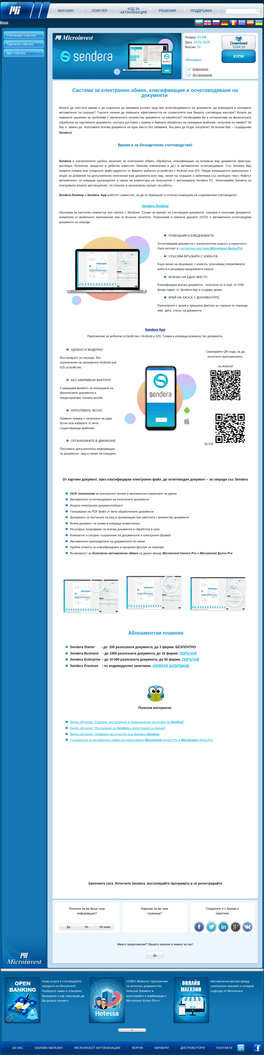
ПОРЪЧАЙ (187, 653)
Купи (238, 56)
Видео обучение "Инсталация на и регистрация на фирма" (118, 728)
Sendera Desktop (155, 206)
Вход (4, 23)
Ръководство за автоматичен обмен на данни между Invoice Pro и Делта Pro (141, 740)
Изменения (200, 69)
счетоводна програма (211, 248)
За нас (17, 1047)
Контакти (225, 1047)
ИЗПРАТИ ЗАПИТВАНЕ (171, 666)
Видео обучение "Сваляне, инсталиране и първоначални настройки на (127, 722)
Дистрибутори (192, 1047)
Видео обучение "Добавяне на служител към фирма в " (115, 734)
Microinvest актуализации (97, 1047)
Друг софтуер (15, 53)
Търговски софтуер (19, 44)
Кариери (161, 1047)
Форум (137, 1047)
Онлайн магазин (49, 1047)
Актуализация (202, 75)
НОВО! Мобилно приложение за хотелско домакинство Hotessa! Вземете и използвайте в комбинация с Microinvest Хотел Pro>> (147, 991)
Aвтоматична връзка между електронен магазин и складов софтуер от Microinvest (232, 986)
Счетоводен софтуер (21, 35)
